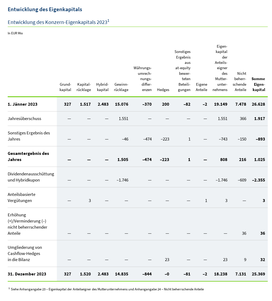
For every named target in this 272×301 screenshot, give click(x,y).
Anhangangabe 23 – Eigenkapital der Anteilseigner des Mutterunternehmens (73, 289)
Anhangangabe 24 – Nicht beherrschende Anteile (169, 289)
